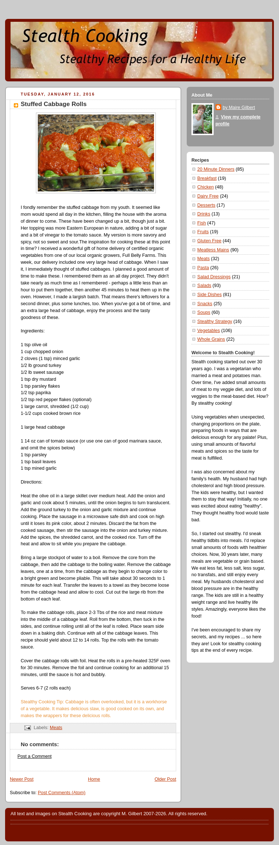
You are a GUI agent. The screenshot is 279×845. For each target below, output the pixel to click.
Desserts (206, 205)
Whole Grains (211, 339)
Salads (204, 285)
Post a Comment (34, 756)
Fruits (203, 231)
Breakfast (207, 178)
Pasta (203, 267)
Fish (201, 223)
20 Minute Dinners (215, 169)
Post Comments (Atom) (61, 792)
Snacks (204, 303)
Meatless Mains (213, 249)
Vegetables (208, 330)
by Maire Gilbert (239, 107)
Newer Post (21, 779)
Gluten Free (209, 240)
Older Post (165, 779)
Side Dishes (209, 294)
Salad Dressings (214, 276)
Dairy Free (208, 196)
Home (94, 779)
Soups (203, 312)
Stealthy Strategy (214, 321)
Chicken (205, 187)
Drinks (203, 214)
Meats (56, 727)
